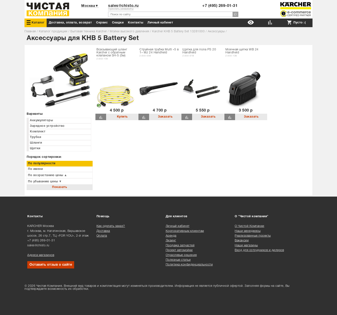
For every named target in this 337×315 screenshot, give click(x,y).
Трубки (35, 137)
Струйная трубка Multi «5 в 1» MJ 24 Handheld (159, 51)
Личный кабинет (160, 22)
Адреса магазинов (40, 255)
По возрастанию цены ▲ (47, 175)
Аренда (171, 235)
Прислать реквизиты (120, 9)
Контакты (135, 22)
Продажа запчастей (180, 245)
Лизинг (171, 240)
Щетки (35, 148)
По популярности (41, 163)
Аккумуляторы (41, 120)
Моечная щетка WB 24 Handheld (242, 51)
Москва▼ (89, 6)
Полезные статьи (178, 260)
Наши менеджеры (247, 231)
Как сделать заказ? (111, 226)
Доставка (103, 231)
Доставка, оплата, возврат (70, 22)
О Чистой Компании (249, 226)
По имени (35, 169)
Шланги (36, 142)
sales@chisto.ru (123, 6)
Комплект (37, 131)
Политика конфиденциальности (189, 264)
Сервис (102, 22)
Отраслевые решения (181, 255)
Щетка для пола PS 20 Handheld (199, 51)
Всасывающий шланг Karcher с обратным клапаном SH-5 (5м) (112, 52)
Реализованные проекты (253, 235)
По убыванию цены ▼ (45, 181)
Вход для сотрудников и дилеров (259, 250)
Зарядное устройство (47, 126)
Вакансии (242, 240)
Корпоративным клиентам (185, 231)
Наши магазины (246, 245)
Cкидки (118, 22)
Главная (30, 31)
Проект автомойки (179, 250)
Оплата (102, 235)
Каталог (35, 22)
